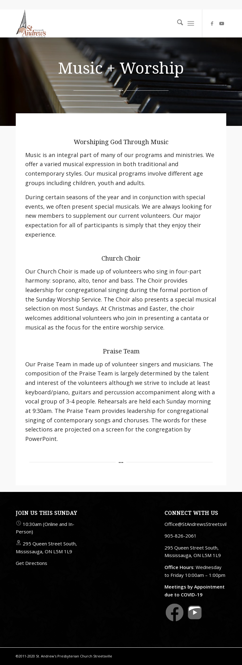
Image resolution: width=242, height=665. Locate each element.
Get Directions (31, 563)
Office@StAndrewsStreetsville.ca (200, 524)
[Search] (177, 23)
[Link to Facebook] (212, 23)
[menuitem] (177, 23)
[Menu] (190, 23)
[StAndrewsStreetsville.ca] (31, 23)
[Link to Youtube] (221, 23)
